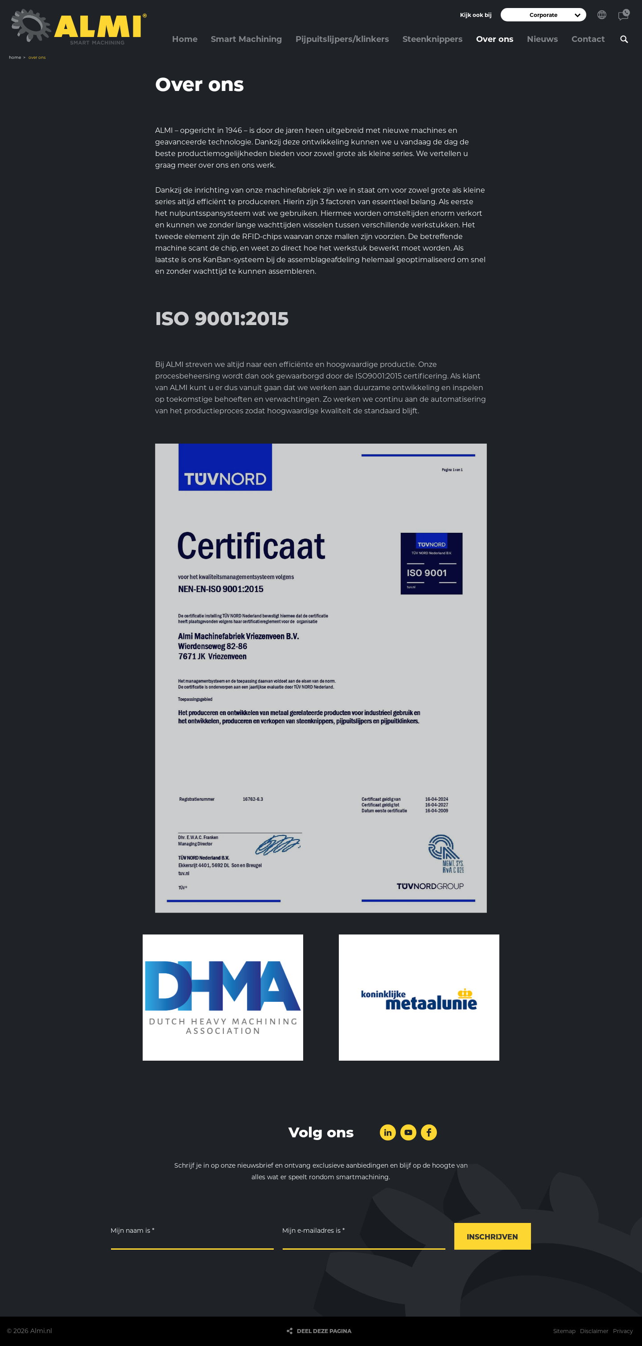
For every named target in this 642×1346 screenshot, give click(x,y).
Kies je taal (602, 15)
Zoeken (624, 39)
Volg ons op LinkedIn (388, 1132)
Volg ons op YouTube (408, 1132)
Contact (624, 15)
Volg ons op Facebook (429, 1132)
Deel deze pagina (324, 1331)
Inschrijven (492, 1237)
